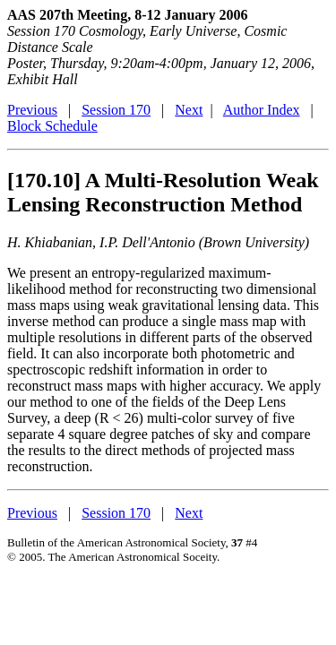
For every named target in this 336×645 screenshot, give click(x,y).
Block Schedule (52, 125)
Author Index (261, 109)
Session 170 (116, 109)
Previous (32, 109)
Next (188, 109)
